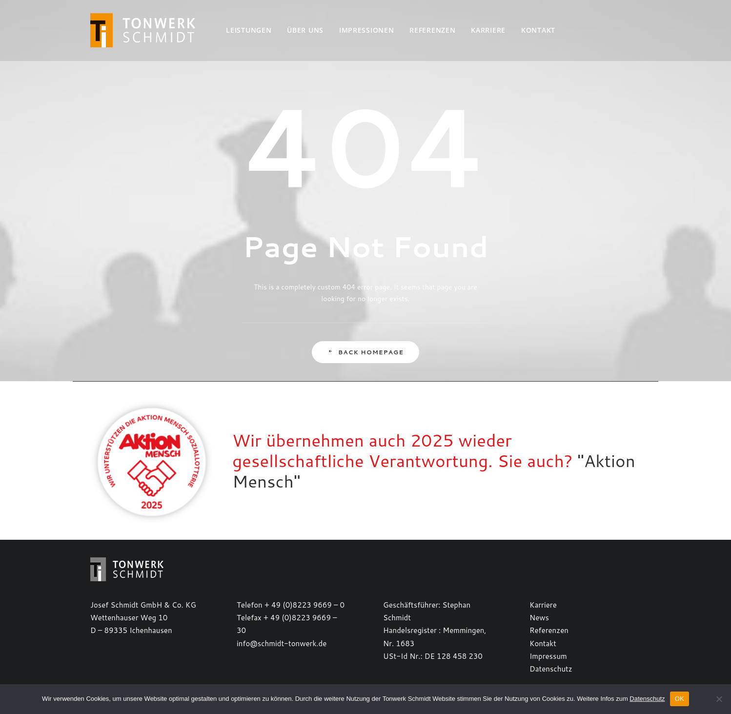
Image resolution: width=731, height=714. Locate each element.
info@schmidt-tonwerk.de (281, 643)
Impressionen (366, 30)
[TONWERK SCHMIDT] (142, 30)
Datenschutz (550, 669)
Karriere (488, 30)
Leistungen (248, 30)
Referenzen (432, 30)
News (539, 617)
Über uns (305, 30)
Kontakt (538, 30)
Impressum (548, 656)
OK (679, 698)
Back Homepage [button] (365, 352)
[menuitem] (248, 30)
